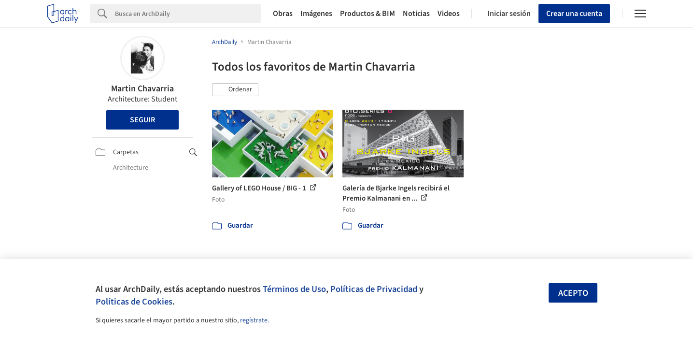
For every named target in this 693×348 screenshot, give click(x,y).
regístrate (254, 320)
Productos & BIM (367, 13)
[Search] (188, 13)
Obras (283, 13)
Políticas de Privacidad (373, 289)
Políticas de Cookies (134, 301)
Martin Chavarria (142, 89)
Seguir (142, 120)
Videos (449, 13)
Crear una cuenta (574, 13)
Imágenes (316, 13)
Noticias (416, 13)
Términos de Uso (294, 289)
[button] (235, 90)
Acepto (573, 293)
